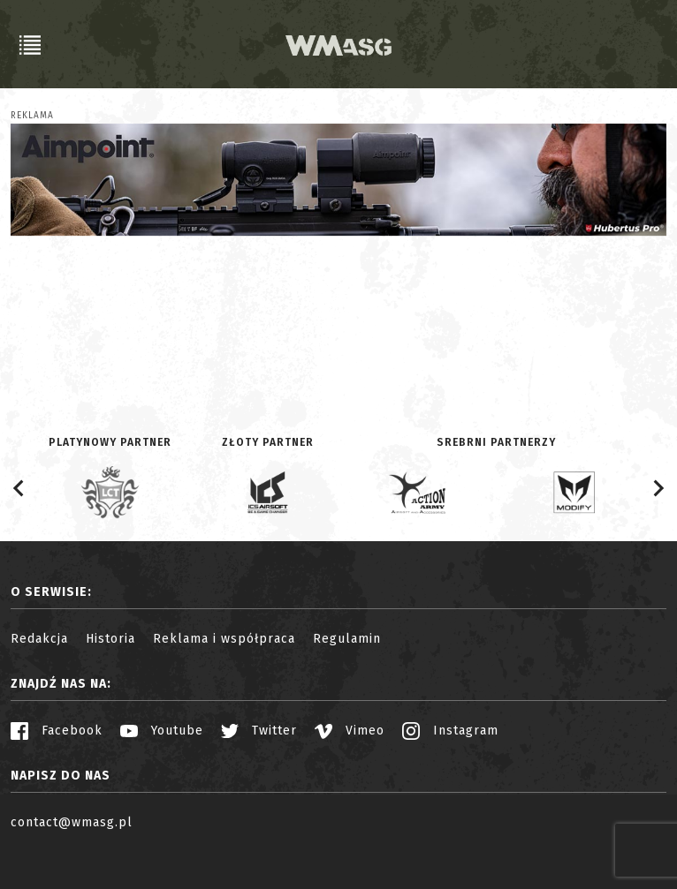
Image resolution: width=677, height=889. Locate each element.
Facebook (57, 730)
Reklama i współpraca (224, 638)
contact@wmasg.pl (72, 822)
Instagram (450, 730)
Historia (110, 638)
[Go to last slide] (19, 488)
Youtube (161, 730)
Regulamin (347, 638)
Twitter (259, 730)
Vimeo (349, 730)
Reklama (32, 115)
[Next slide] (657, 488)
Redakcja (39, 638)
